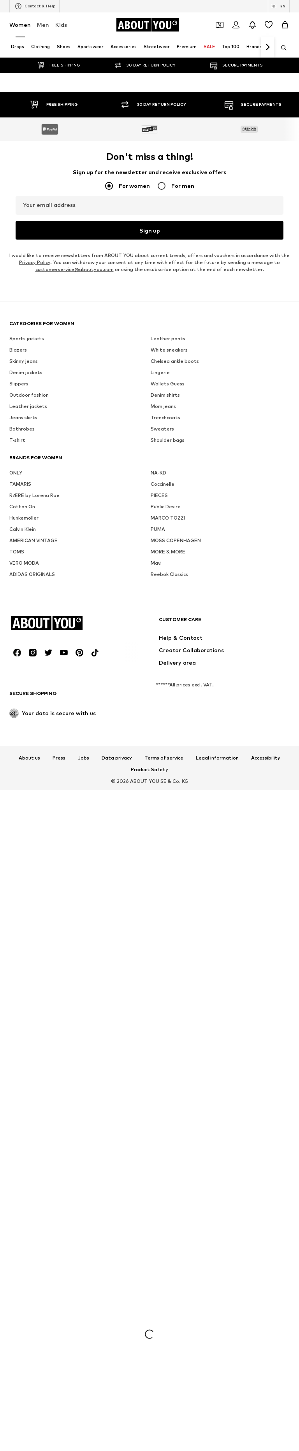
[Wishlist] (268, 25)
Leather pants (168, 1425)
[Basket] (285, 25)
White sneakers (169, 1436)
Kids (61, 24)
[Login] (236, 25)
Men (43, 24)
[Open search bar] (281, 47)
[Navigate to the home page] (147, 25)
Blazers (18, 1436)
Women (20, 24)
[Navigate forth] (267, 47)
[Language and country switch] (278, 6)
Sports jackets (26, 1425)
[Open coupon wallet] (219, 25)
